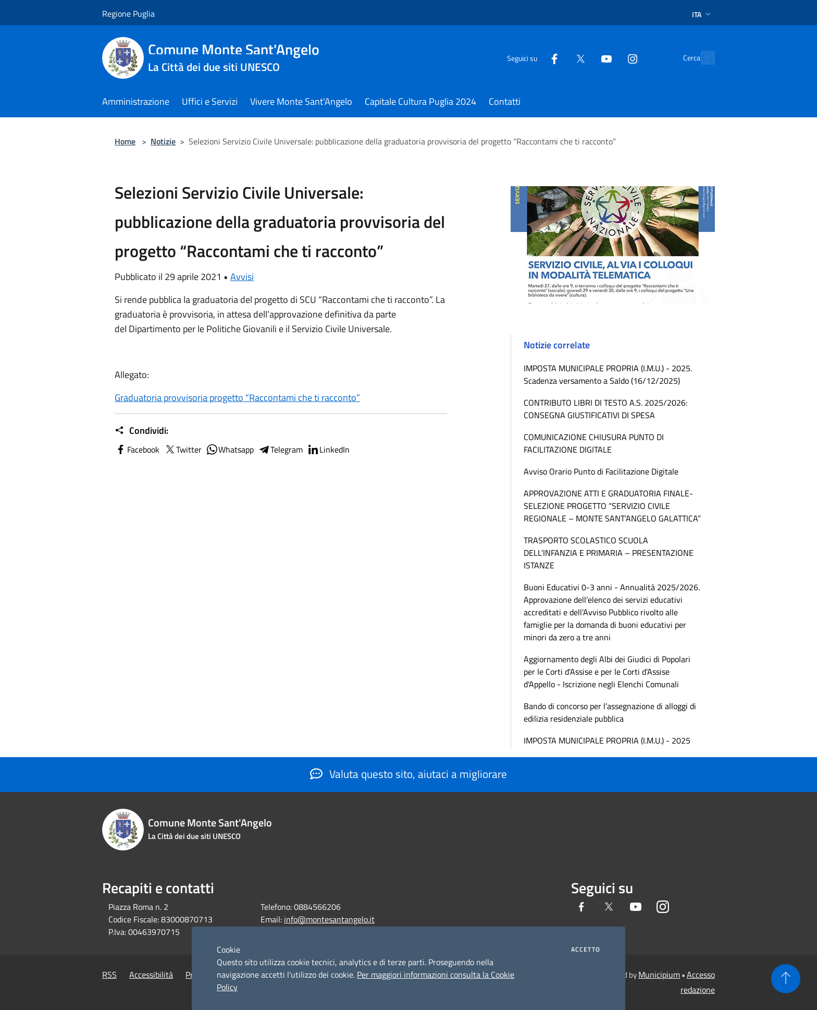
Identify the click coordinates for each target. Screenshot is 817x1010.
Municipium (659, 974)
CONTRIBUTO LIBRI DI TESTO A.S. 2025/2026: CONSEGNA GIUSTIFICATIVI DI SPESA (605, 408)
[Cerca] (702, 57)
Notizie (163, 141)
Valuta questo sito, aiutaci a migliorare (408, 773)
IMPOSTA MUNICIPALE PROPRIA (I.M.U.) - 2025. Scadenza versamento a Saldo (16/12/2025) (608, 374)
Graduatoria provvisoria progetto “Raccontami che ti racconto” (237, 398)
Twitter (183, 449)
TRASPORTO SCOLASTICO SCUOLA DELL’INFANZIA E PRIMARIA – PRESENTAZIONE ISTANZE (609, 552)
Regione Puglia (128, 13)
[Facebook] (531, 58)
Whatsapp (230, 449)
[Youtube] (583, 58)
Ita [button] (702, 14)
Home (125, 141)
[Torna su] (785, 978)
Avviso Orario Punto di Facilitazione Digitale (601, 471)
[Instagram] (609, 58)
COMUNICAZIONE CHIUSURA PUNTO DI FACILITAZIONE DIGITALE (594, 443)
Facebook (137, 449)
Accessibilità (151, 974)
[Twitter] (557, 58)
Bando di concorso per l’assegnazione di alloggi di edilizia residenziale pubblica (610, 712)
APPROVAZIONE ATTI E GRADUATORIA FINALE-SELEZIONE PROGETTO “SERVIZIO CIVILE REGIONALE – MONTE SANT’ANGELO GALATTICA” (612, 506)
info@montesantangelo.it (329, 919)
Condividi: (141, 430)
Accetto (585, 949)
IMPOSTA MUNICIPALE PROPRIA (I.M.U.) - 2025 (607, 740)
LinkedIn (328, 449)
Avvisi (242, 277)
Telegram (280, 449)
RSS (109, 974)
